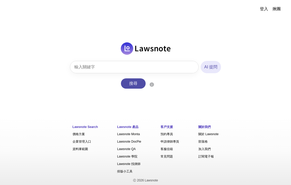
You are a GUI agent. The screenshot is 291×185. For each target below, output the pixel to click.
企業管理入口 (82, 141)
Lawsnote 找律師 (128, 164)
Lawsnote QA (126, 149)
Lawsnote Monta (128, 134)
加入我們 (204, 149)
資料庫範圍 (80, 149)
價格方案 (79, 134)
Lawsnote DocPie (129, 141)
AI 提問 (211, 67)
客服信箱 (167, 149)
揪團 (276, 9)
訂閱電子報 (206, 156)
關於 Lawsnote (208, 134)
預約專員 (167, 134)
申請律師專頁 (170, 141)
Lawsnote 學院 (127, 156)
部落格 (203, 141)
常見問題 (167, 156)
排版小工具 (125, 171)
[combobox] (134, 67)
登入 (264, 9)
